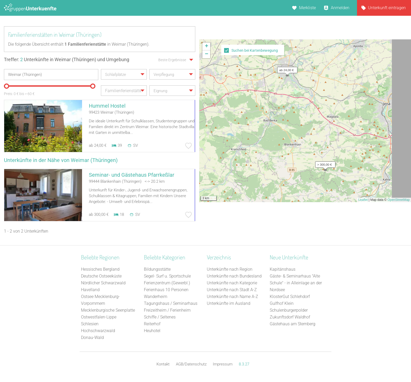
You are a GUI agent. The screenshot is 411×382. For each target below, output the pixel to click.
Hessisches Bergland (100, 269)
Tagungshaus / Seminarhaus (170, 303)
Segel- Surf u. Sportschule (167, 276)
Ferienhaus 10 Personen (166, 289)
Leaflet (363, 200)
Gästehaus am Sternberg (292, 323)
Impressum (222, 364)
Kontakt (163, 364)
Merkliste (307, 7)
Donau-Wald (92, 337)
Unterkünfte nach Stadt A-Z (232, 289)
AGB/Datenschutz (191, 364)
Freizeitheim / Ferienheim (167, 310)
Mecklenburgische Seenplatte (108, 310)
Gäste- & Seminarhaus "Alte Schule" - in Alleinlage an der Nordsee (296, 283)
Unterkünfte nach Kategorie (232, 282)
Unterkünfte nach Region (229, 269)
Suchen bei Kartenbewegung (254, 50)
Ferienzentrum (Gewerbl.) (167, 282)
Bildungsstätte (157, 269)
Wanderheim (155, 296)
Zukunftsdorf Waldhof (290, 317)
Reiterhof (152, 323)
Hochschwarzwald (98, 330)
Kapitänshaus (282, 269)
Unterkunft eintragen (387, 7)
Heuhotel (152, 330)
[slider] (6, 86)
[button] (286, 68)
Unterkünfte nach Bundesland (234, 276)
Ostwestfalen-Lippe (98, 317)
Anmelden (340, 7)
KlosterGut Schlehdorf (290, 296)
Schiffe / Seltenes (160, 317)
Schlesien (90, 323)
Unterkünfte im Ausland (228, 303)
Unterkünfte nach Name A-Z (232, 296)
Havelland (90, 289)
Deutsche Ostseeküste (101, 276)
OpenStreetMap (398, 200)
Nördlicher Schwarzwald (103, 282)
